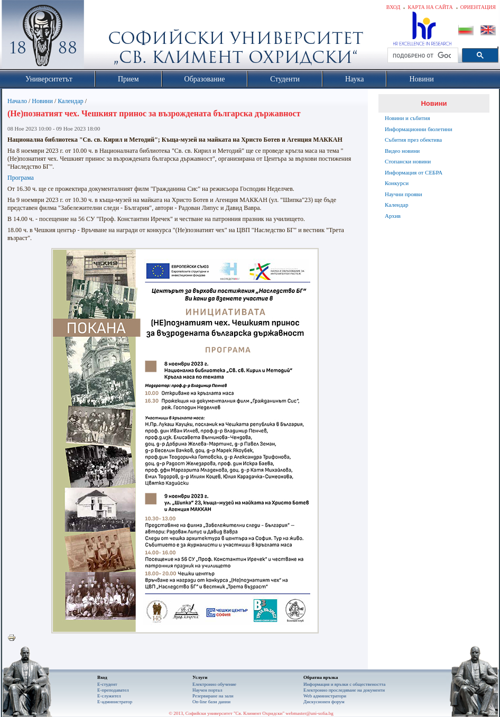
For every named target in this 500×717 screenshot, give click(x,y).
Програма (20, 177)
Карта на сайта (430, 7)
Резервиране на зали (213, 695)
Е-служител (109, 695)
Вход (393, 7)
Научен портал (207, 690)
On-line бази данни (211, 701)
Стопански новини (408, 161)
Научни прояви (403, 194)
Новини (42, 101)
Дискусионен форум (324, 701)
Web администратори (324, 695)
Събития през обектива (413, 139)
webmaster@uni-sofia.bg (309, 713)
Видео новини (402, 151)
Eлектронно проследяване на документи (344, 690)
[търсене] (422, 55)
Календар (70, 101)
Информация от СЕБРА (413, 172)
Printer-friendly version (14, 638)
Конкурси (397, 183)
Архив (393, 216)
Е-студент (107, 684)
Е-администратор (114, 701)
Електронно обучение (214, 684)
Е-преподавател (113, 690)
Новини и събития (407, 118)
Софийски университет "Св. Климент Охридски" (102, 37)
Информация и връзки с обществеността (344, 684)
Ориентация (478, 7)
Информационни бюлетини (418, 129)
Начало (17, 101)
